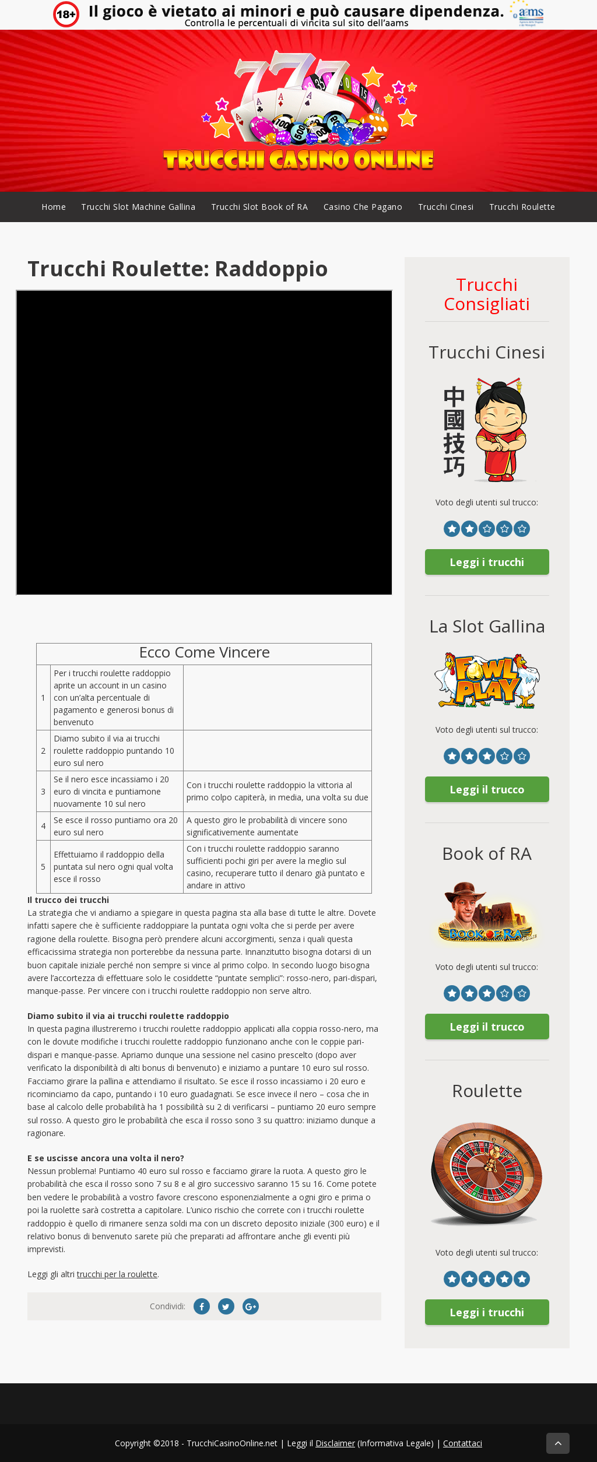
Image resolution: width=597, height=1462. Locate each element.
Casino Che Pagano (363, 206)
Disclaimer (335, 1443)
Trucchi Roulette (522, 206)
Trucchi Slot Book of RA (259, 206)
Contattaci (462, 1443)
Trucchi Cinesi (446, 206)
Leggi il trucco (487, 789)
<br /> (204, 443)
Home (53, 206)
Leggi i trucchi (486, 562)
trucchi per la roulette (117, 1274)
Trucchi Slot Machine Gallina (138, 206)
